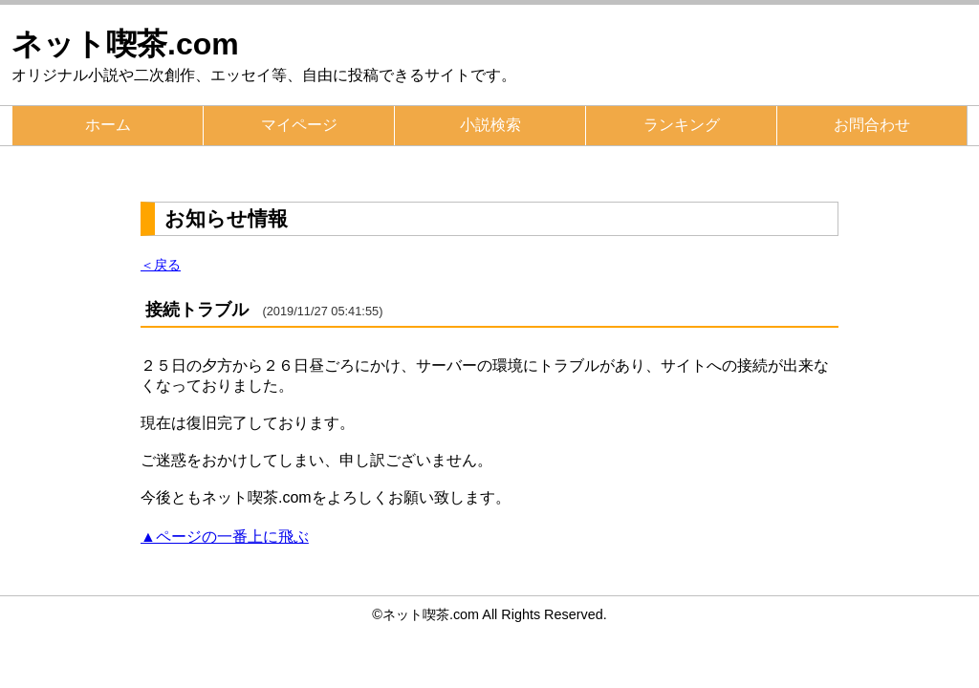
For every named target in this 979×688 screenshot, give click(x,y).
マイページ (299, 125)
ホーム (108, 125)
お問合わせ (872, 125)
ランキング (681, 125)
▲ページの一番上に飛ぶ (225, 536)
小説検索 (490, 125)
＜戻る (161, 264)
